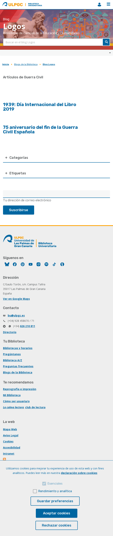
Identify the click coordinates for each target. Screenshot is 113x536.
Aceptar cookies (56, 513)
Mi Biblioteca (12, 395)
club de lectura (35, 407)
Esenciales (55, 483)
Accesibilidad (11, 447)
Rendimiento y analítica (55, 491)
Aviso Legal (10, 435)
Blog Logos (49, 64)
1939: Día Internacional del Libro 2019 (39, 106)
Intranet (8, 453)
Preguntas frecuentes (18, 366)
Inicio (5, 64)
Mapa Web (10, 429)
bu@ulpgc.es (16, 315)
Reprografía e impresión (19, 389)
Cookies (8, 441)
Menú (108, 4)
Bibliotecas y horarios (17, 348)
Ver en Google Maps (16, 299)
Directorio (9, 332)
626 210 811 (27, 326)
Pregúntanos (12, 354)
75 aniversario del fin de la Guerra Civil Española (40, 129)
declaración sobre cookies (79, 473)
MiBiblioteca (99, 4)
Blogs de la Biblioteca (26, 64)
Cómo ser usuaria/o (16, 401)
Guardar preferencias (55, 501)
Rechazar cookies (56, 525)
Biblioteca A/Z (12, 360)
